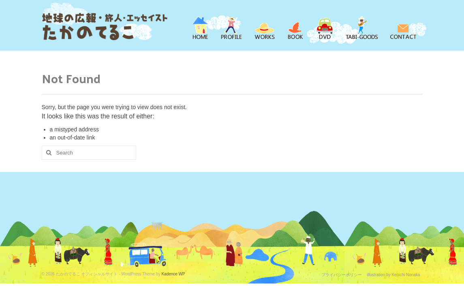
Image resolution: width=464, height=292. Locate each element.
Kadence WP (173, 274)
